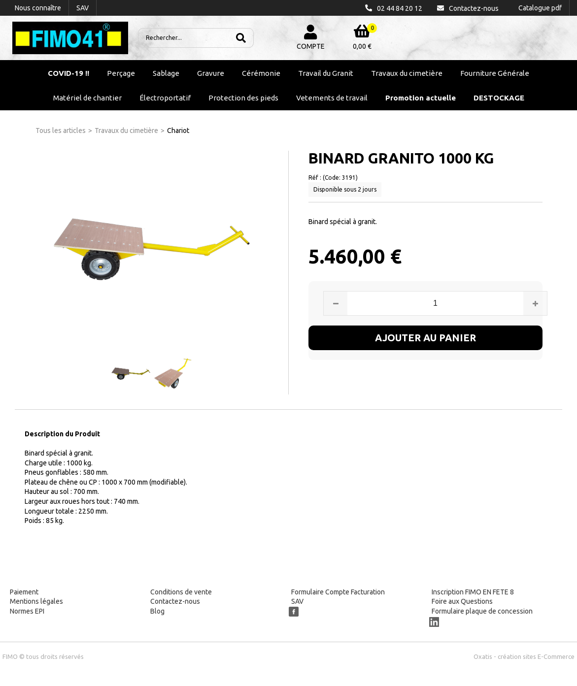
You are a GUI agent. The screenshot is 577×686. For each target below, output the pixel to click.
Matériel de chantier (87, 98)
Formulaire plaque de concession (482, 611)
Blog (157, 611)
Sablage (166, 73)
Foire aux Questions (462, 601)
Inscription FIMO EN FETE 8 (473, 592)
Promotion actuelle (420, 98)
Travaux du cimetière (406, 73)
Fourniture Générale (494, 73)
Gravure (210, 73)
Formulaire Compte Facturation (338, 592)
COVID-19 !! (68, 73)
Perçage (121, 73)
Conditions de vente (181, 592)
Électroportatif (165, 98)
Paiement (24, 592)
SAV (297, 601)
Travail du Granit (325, 73)
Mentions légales (36, 601)
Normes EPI (27, 611)
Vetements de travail (332, 98)
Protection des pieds (243, 98)
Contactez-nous (175, 601)
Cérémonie (261, 73)
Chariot (178, 130)
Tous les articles (60, 130)
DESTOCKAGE (499, 98)
